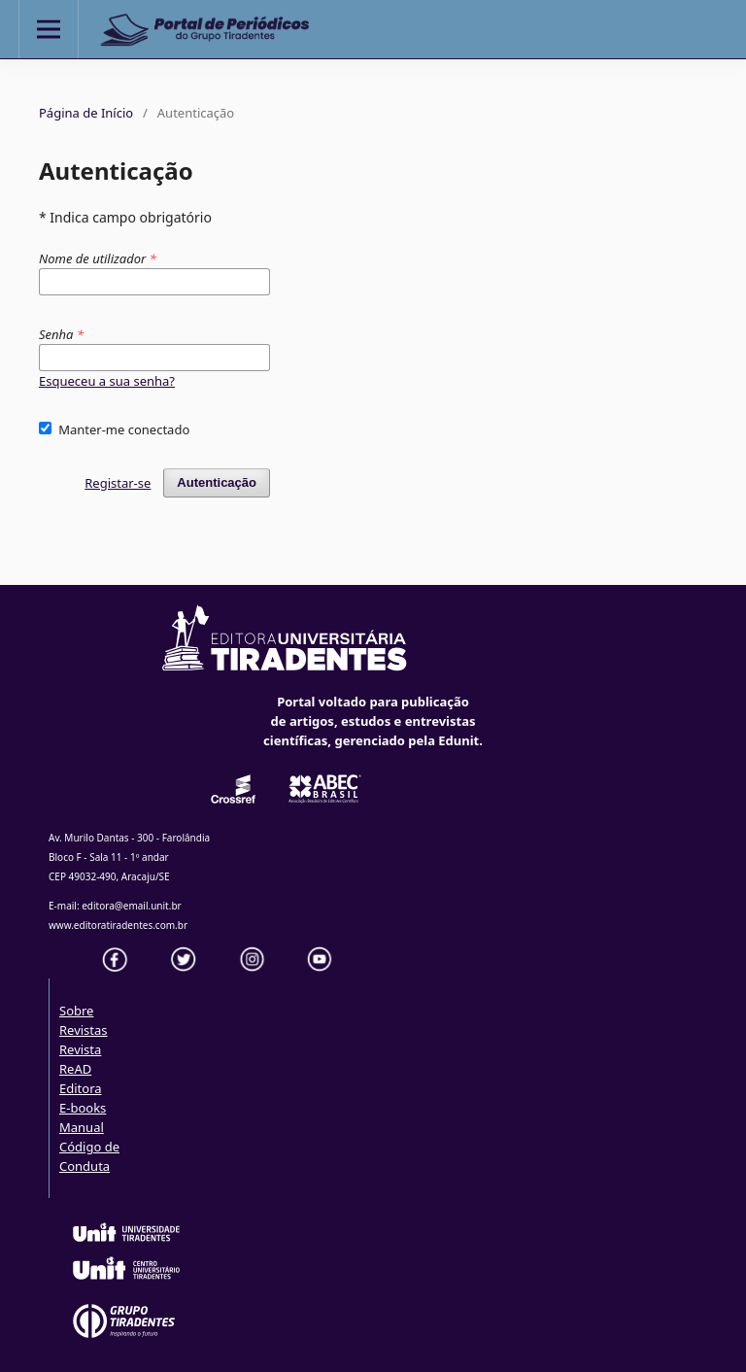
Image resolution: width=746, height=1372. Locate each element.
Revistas (83, 1030)
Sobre (76, 1010)
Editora (80, 1088)
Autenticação (216, 482)
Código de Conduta (89, 1156)
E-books (82, 1107)
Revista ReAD (80, 1059)
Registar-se (118, 483)
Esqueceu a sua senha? (107, 381)
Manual (81, 1127)
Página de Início (86, 112)
